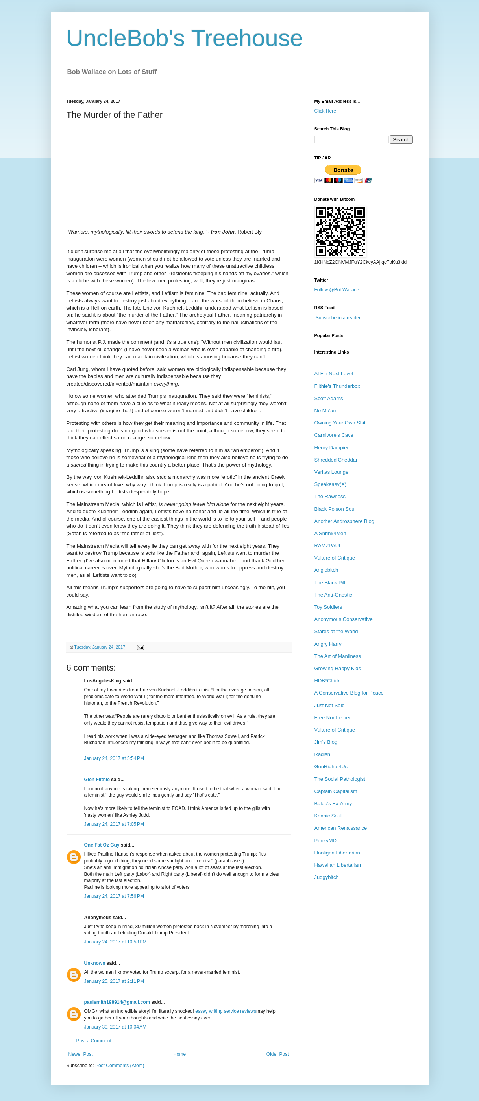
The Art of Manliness (337, 656)
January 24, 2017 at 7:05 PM (114, 824)
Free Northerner (332, 718)
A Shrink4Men (330, 533)
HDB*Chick (327, 681)
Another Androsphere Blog (344, 521)
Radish (322, 754)
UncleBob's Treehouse (185, 38)
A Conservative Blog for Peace (349, 693)
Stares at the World (336, 631)
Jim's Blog (326, 742)
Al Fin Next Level (333, 373)
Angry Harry (328, 644)
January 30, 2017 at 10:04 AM (115, 1027)
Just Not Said (329, 705)
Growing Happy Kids (337, 668)
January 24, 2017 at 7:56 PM (114, 896)
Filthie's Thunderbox (337, 386)
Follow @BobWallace (336, 290)
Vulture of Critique (334, 558)
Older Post (277, 1054)
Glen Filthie (97, 779)
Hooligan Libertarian (337, 853)
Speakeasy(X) (330, 484)
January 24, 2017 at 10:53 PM (115, 942)
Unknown (94, 963)
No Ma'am (326, 410)
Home (179, 1054)
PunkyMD (325, 840)
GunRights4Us (331, 766)
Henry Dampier (331, 447)
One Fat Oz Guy (102, 845)
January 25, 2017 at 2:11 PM (114, 981)
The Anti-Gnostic (333, 595)
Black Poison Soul (335, 509)
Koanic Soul (328, 816)
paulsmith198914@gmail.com (117, 1002)
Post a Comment (93, 1041)
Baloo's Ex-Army (333, 803)
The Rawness (330, 496)
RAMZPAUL (328, 546)
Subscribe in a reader (338, 318)
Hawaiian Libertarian (337, 865)
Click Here (325, 111)
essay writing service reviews (225, 1011)
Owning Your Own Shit (340, 423)
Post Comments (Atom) (119, 1065)
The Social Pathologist (339, 779)
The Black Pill (330, 583)
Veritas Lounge (331, 472)
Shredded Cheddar (336, 460)
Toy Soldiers (328, 607)
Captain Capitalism (335, 791)
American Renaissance (340, 828)
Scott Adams (328, 398)
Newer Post (80, 1054)
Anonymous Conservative (343, 619)
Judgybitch (326, 877)
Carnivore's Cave (333, 435)
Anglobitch (326, 570)
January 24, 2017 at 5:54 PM (114, 758)
